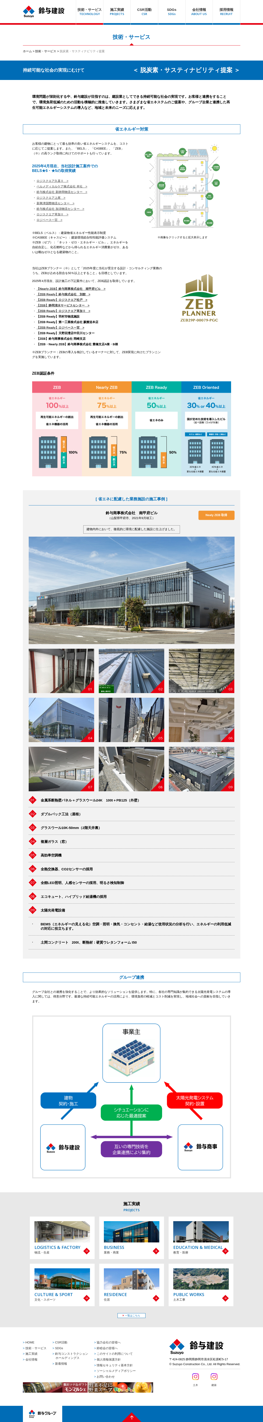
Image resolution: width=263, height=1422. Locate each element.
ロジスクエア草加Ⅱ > (52, 214)
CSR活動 (61, 1342)
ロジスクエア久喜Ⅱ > (52, 181)
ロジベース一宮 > (49, 220)
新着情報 (61, 1363)
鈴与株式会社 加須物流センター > (60, 209)
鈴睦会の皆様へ (107, 1348)
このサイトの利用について (115, 1353)
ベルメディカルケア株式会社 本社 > (62, 186)
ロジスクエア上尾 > (51, 197)
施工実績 (31, 1353)
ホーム (27, 51)
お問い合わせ (106, 1376)
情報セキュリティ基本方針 (115, 1365)
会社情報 (31, 1359)
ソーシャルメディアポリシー (116, 1371)
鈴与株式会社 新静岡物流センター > (62, 192)
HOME (29, 1342)
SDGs (59, 1348)
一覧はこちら (132, 1315)
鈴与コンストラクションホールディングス (71, 1356)
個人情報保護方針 (109, 1359)
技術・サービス (45, 51)
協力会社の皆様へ (109, 1342)
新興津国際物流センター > (55, 203)
